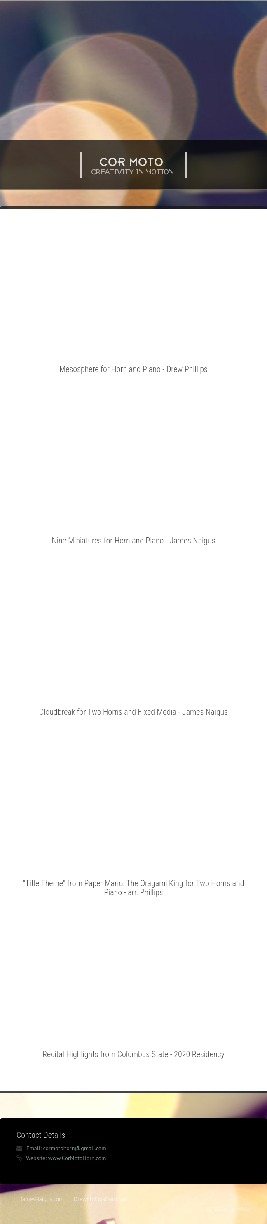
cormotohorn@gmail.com (74, 1148)
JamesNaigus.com (42, 1199)
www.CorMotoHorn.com (77, 1158)
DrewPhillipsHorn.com (101, 1199)
